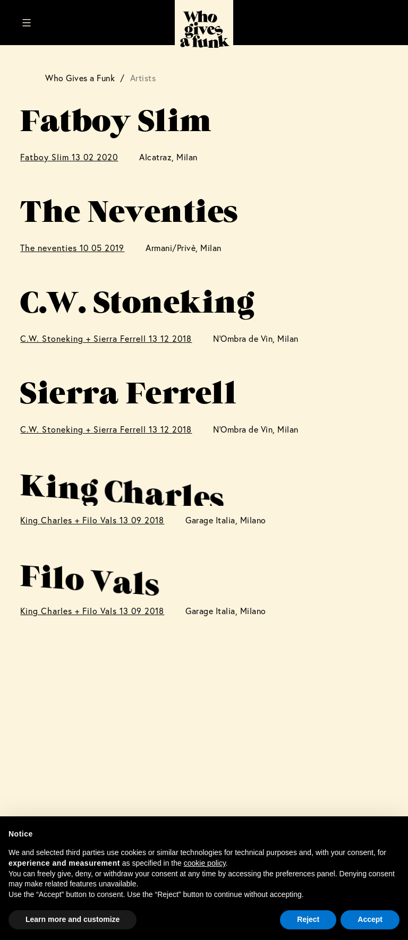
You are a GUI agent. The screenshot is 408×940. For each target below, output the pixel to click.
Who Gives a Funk (80, 77)
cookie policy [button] (205, 863)
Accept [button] (370, 919)
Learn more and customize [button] (73, 919)
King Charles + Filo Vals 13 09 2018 (92, 519)
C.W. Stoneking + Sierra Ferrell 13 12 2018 (106, 338)
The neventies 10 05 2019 (72, 247)
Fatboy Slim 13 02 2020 (69, 156)
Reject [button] (308, 919)
